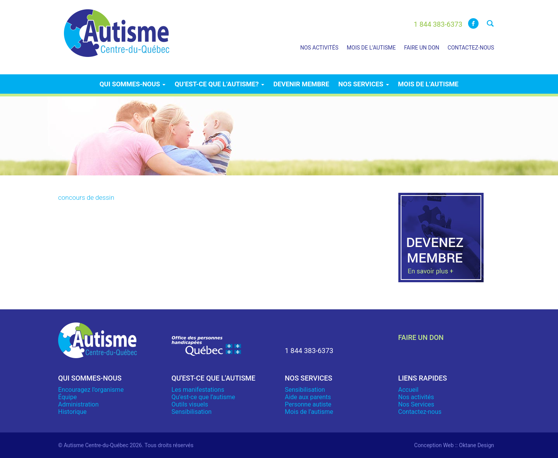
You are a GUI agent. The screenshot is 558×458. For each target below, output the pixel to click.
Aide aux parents (308, 397)
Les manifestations (198, 389)
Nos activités (319, 48)
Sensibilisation (192, 411)
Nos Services (416, 404)
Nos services (363, 84)
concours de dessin (86, 197)
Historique (72, 411)
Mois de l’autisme (371, 48)
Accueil (408, 389)
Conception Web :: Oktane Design (454, 445)
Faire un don (421, 48)
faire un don (421, 337)
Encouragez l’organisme (91, 389)
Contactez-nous (471, 48)
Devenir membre (301, 84)
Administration (78, 404)
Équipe (67, 397)
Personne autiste (308, 404)
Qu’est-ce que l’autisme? (219, 84)
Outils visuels (190, 404)
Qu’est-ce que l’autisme (203, 397)
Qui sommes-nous (132, 84)
